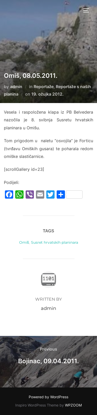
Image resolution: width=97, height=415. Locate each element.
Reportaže (44, 86)
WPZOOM (73, 405)
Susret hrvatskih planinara (54, 242)
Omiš (24, 242)
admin (16, 86)
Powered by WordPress (48, 397)
